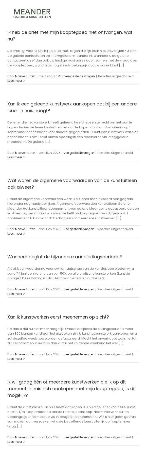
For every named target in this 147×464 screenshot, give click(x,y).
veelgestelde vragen (79, 76)
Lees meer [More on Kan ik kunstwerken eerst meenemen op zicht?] (14, 359)
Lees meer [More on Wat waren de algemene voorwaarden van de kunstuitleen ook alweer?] (14, 233)
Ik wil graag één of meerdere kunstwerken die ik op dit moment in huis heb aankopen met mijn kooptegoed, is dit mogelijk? (71, 388)
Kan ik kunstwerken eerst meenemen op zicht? (58, 317)
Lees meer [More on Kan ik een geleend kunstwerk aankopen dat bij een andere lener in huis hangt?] (14, 157)
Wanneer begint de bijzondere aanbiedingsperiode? (64, 257)
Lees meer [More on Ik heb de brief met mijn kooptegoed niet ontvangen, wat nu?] (14, 81)
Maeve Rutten (25, 76)
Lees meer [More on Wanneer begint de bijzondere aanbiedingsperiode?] (14, 294)
